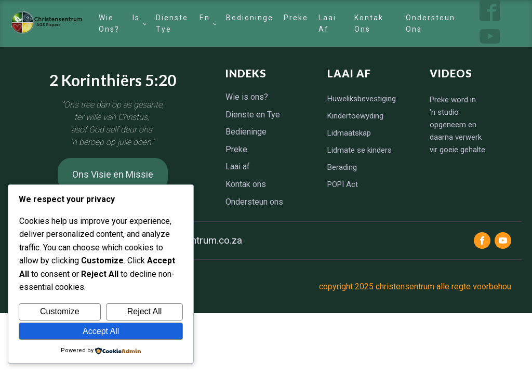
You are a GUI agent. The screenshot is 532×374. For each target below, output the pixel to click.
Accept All (101, 331)
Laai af (327, 23)
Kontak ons (368, 23)
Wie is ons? (119, 23)
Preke (296, 18)
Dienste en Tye (183, 23)
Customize (59, 311)
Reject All (144, 311)
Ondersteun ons (430, 23)
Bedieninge (249, 18)
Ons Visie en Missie (112, 174)
